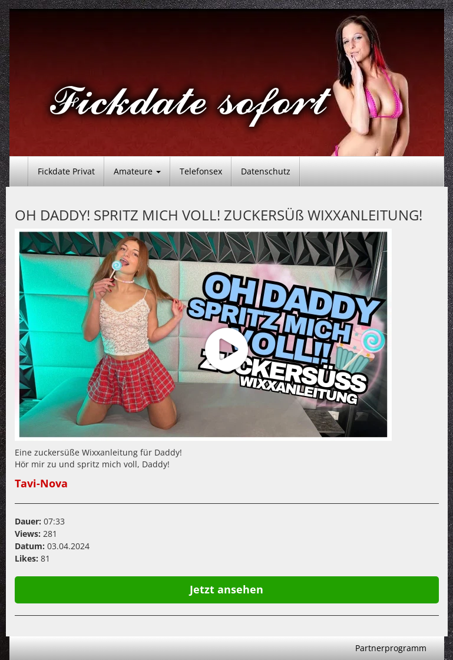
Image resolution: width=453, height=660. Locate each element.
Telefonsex (201, 171)
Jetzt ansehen (226, 589)
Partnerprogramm (390, 648)
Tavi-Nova (41, 483)
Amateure (137, 171)
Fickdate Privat (66, 171)
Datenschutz (265, 171)
